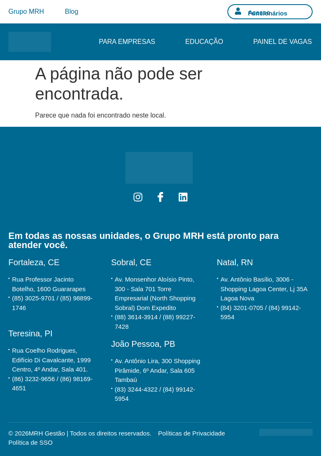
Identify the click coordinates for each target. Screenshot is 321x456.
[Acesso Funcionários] (238, 11)
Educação (204, 41)
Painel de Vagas (282, 41)
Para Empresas (127, 41)
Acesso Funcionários (267, 13)
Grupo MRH (26, 11)
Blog (71, 11)
